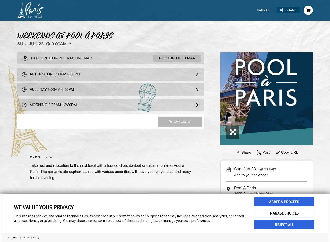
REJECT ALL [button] (284, 224)
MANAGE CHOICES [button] (284, 213)
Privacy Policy (31, 237)
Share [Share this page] (288, 10)
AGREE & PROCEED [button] (284, 201)
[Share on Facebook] (243, 152)
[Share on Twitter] (263, 152)
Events (263, 10)
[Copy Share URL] (286, 152)
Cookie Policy (13, 237)
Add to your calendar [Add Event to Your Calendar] (251, 175)
